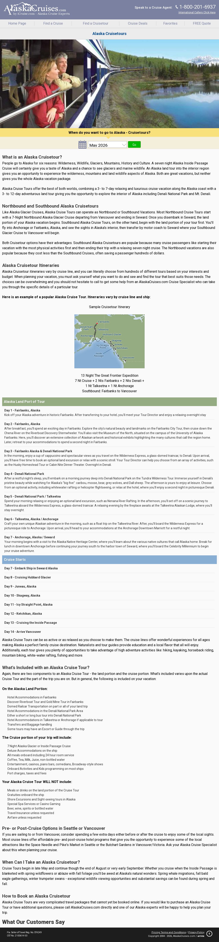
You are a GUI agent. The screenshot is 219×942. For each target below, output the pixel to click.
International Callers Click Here (197, 12)
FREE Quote (202, 23)
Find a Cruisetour (95, 23)
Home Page (17, 23)
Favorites (170, 23)
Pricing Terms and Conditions (169, 932)
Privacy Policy (196, 932)
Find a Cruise (53, 23)
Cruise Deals (137, 23)
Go (134, 144)
